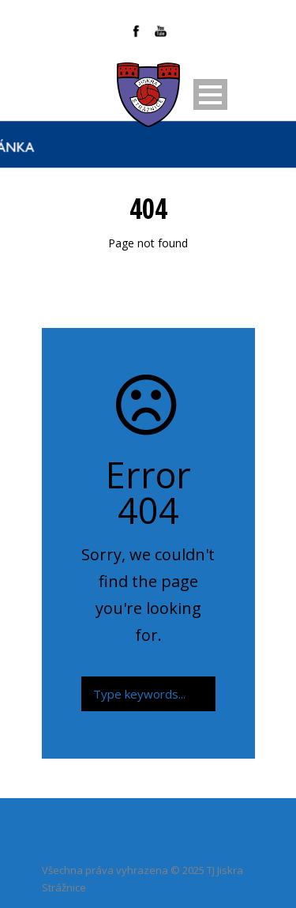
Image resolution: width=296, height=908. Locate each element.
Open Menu (210, 94)
